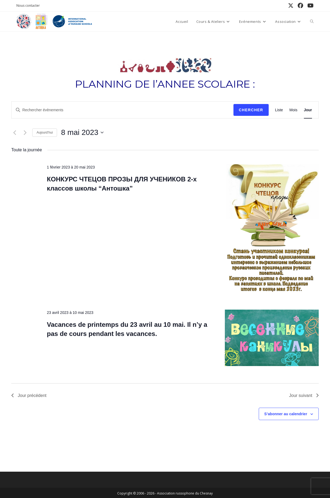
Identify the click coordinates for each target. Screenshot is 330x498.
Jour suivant (304, 395)
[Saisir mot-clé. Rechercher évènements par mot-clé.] (122, 110)
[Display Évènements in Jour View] (308, 110)
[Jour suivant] (25, 132)
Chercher (251, 110)
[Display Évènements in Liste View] (279, 110)
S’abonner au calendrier (285, 414)
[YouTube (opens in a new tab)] (309, 5)
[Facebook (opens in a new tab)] (300, 5)
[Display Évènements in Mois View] (293, 110)
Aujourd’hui (45, 132)
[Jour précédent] (14, 132)
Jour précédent (29, 395)
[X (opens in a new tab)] (291, 5)
